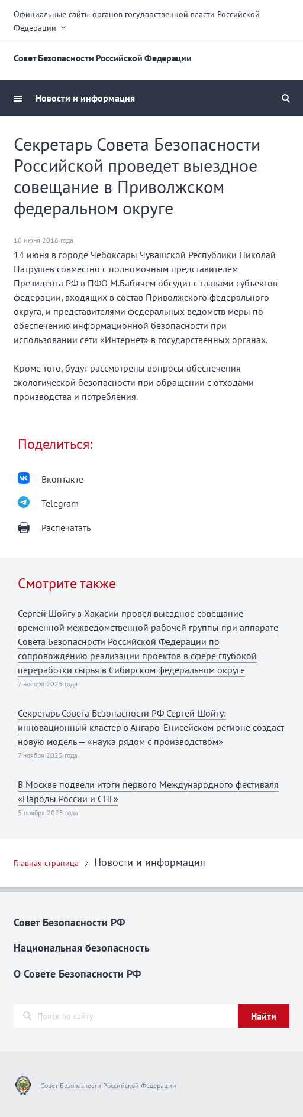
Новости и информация (85, 98)
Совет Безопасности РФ (69, 922)
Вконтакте (62, 479)
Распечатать (66, 527)
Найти (263, 1016)
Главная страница (46, 863)
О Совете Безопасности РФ (77, 974)
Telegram (60, 503)
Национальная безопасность (82, 948)
